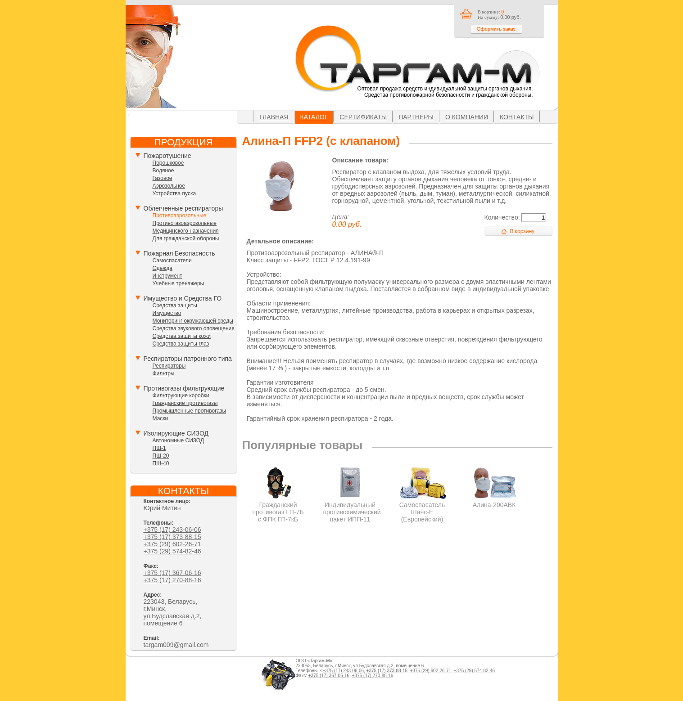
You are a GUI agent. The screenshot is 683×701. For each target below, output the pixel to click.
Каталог (314, 117)
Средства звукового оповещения (194, 328)
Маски (160, 418)
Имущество (167, 313)
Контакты (517, 117)
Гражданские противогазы (185, 403)
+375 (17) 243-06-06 (172, 529)
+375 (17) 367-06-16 (172, 572)
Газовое (162, 178)
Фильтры (164, 373)
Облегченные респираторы (183, 208)
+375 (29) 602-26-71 (172, 544)
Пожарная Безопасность (179, 253)
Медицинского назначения (186, 231)
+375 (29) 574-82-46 (172, 551)
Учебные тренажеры (178, 283)
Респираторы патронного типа (188, 358)
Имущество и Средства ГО (183, 298)
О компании (466, 117)
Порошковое (168, 163)
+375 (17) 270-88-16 (172, 580)
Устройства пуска (174, 193)
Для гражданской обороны (186, 238)
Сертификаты (363, 117)
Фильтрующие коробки (181, 395)
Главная (273, 117)
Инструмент (167, 276)
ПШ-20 (161, 456)
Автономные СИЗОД (178, 440)
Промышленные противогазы (189, 411)
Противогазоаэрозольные (185, 223)
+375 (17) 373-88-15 (172, 536)
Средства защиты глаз (181, 344)
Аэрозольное (169, 186)
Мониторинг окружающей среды (193, 321)
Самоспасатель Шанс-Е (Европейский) (422, 508)
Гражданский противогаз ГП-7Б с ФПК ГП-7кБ (278, 508)
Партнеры (416, 117)
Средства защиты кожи (182, 336)
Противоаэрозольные (180, 215)
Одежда (162, 268)
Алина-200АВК (494, 501)
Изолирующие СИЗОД (176, 433)
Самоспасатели (172, 260)
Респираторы (169, 366)
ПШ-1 (159, 448)
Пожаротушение (167, 155)
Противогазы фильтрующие (184, 388)
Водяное (163, 170)
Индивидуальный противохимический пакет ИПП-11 (352, 508)
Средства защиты (175, 305)
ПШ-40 (161, 463)
